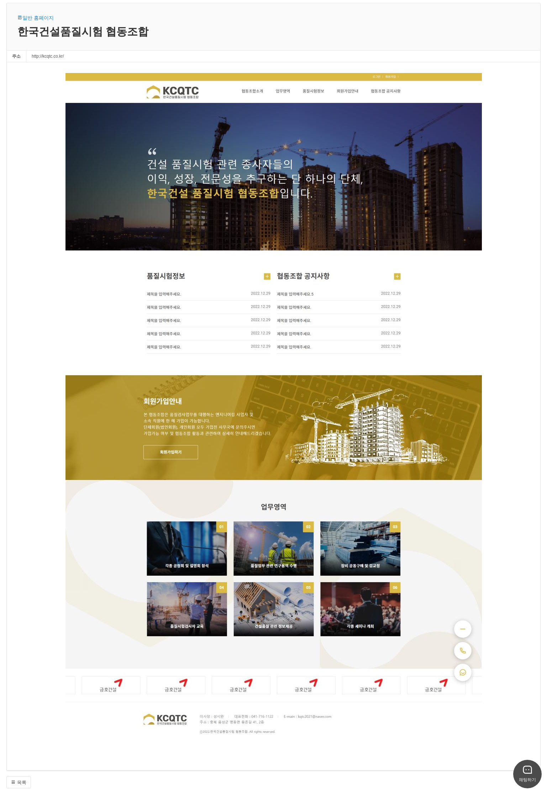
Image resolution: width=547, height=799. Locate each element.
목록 (18, 782)
